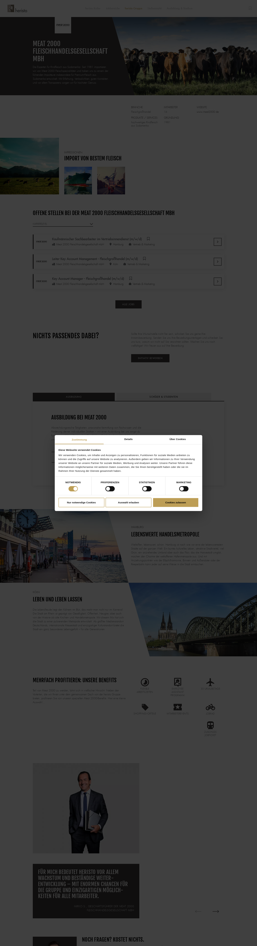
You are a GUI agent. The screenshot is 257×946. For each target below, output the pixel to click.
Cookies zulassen (175, 502)
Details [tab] (128, 439)
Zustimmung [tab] (79, 439)
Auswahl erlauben (128, 502)
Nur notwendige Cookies (81, 502)
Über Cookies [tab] (177, 439)
